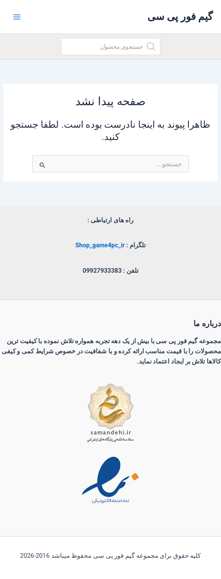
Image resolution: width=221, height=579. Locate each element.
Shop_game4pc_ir (100, 245)
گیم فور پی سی (180, 16)
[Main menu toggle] (16, 16)
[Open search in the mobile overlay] (110, 46)
